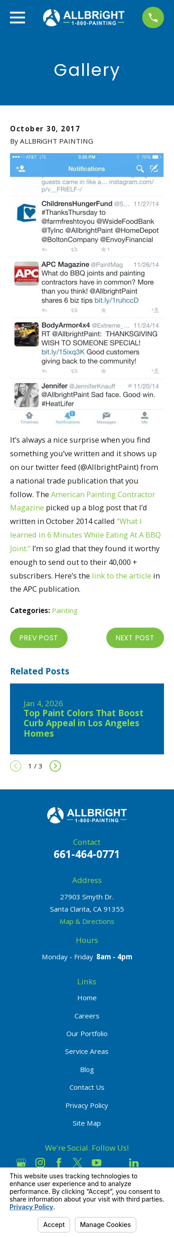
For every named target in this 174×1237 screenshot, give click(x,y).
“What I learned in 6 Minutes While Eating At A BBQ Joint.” (85, 535)
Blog (87, 1069)
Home (87, 997)
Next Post (135, 638)
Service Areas (87, 1051)
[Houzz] (115, 1162)
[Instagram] (40, 1162)
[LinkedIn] (134, 1162)
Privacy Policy (86, 1105)
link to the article (121, 575)
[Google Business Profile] (21, 1162)
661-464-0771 (87, 854)
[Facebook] (59, 1162)
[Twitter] (77, 1162)
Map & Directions (87, 921)
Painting (65, 610)
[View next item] (55, 766)
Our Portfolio (87, 1033)
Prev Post (39, 638)
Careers (87, 1015)
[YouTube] (96, 1162)
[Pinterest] (153, 1162)
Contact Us (87, 1087)
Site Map (87, 1122)
